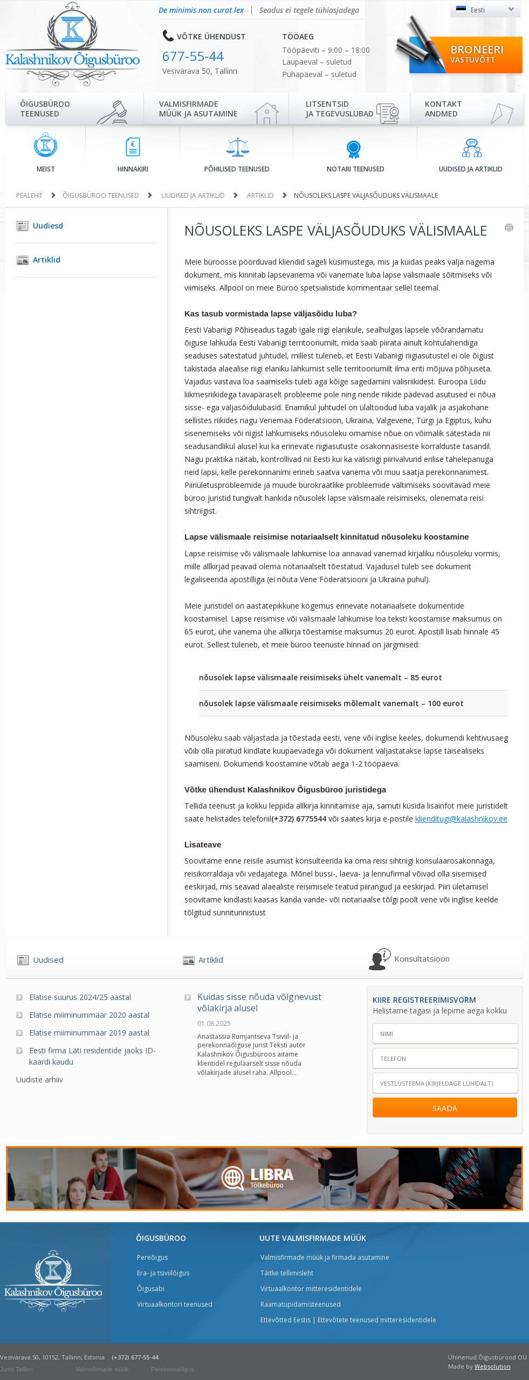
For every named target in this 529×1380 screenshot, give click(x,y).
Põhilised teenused (237, 155)
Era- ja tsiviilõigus (163, 1273)
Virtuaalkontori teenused (174, 1304)
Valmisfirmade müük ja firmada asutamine (324, 1257)
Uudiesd (48, 225)
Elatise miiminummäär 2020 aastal (89, 1015)
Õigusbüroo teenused (101, 195)
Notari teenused (355, 156)
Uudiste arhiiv (39, 1079)
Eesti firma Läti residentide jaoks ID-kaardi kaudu (92, 1056)
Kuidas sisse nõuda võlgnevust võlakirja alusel (259, 1002)
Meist (45, 153)
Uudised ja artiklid (471, 156)
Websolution (493, 1366)
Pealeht (29, 195)
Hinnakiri (133, 155)
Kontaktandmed (443, 109)
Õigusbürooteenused (45, 109)
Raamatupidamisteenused (300, 1304)
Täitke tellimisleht (286, 1273)
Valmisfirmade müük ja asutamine (198, 109)
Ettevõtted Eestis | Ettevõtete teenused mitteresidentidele (348, 1319)
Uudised (48, 959)
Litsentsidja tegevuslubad (340, 109)
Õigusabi (150, 1288)
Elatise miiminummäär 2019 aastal (89, 1032)
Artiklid (260, 195)
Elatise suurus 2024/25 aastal (80, 997)
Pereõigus (152, 1257)
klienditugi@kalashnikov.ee (461, 818)
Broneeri (477, 53)
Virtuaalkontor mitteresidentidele (311, 1288)
